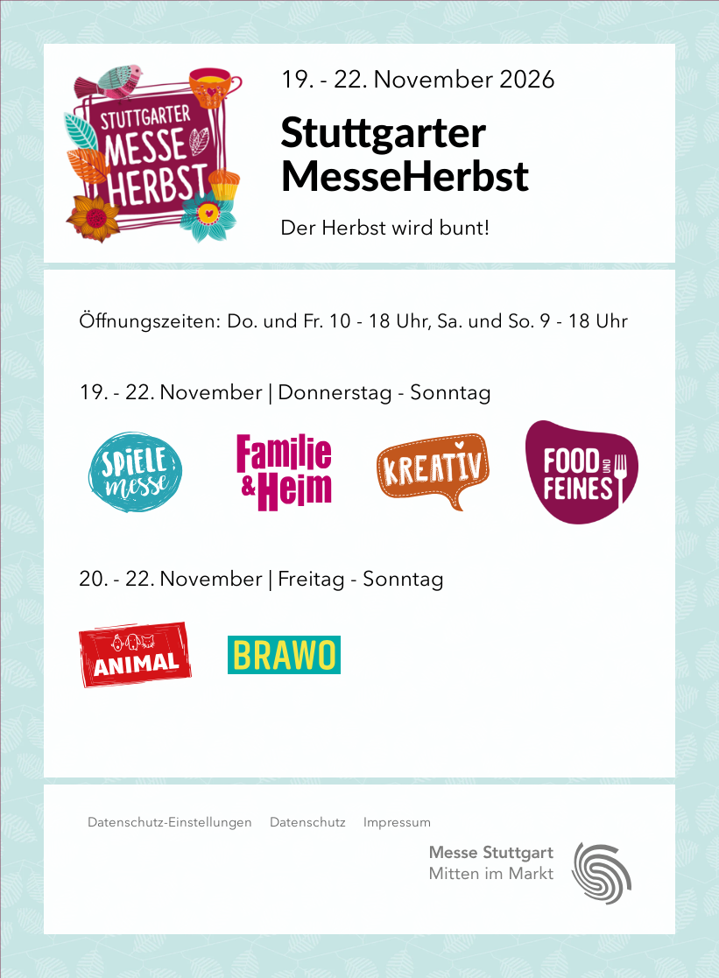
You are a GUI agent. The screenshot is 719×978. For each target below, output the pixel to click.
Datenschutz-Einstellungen (170, 822)
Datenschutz (308, 822)
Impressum (397, 822)
